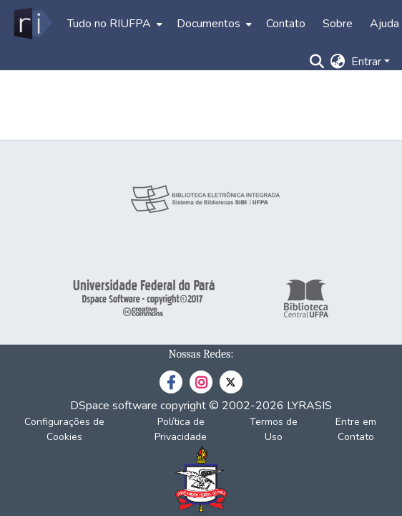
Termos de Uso (274, 429)
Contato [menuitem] (285, 24)
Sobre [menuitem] (338, 24)
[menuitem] (113, 23)
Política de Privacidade (181, 429)
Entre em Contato (355, 429)
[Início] (32, 24)
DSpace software (113, 406)
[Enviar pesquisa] (317, 61)
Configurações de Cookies (64, 429)
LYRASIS (309, 406)
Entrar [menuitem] (366, 62)
